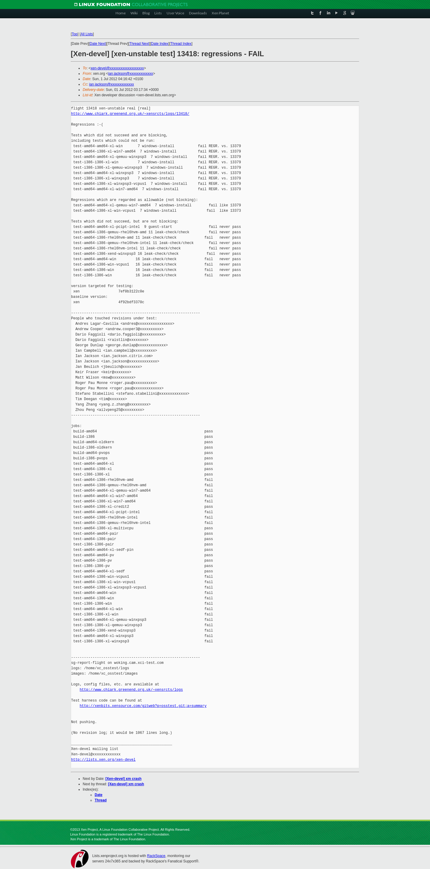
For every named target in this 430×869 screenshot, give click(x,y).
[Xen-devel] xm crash (123, 779)
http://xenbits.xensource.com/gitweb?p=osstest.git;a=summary (143, 705)
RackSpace (156, 856)
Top (74, 34)
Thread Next (139, 44)
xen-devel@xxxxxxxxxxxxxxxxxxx (117, 68)
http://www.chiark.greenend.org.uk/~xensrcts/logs (131, 689)
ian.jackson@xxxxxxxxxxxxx (130, 73)
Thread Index (181, 44)
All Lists (87, 34)
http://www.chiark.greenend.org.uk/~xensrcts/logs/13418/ (130, 113)
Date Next (97, 44)
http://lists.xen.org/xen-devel (103, 759)
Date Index (159, 44)
